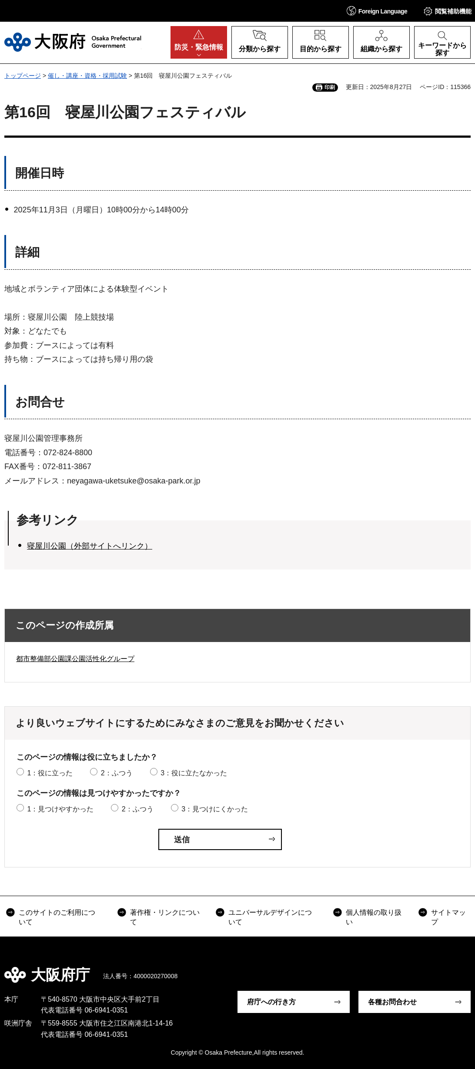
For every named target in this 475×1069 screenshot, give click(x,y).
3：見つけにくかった (214, 809)
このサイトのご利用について (57, 917)
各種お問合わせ (392, 1002)
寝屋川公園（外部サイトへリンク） (89, 546)
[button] (377, 10)
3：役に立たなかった (194, 773)
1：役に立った (50, 773)
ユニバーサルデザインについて (270, 917)
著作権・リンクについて (165, 917)
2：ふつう (117, 773)
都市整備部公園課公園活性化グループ (75, 658)
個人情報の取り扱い (373, 917)
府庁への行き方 (271, 1002)
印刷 (329, 87)
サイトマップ (448, 917)
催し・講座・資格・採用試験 (87, 75)
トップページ (22, 75)
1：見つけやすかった (60, 809)
